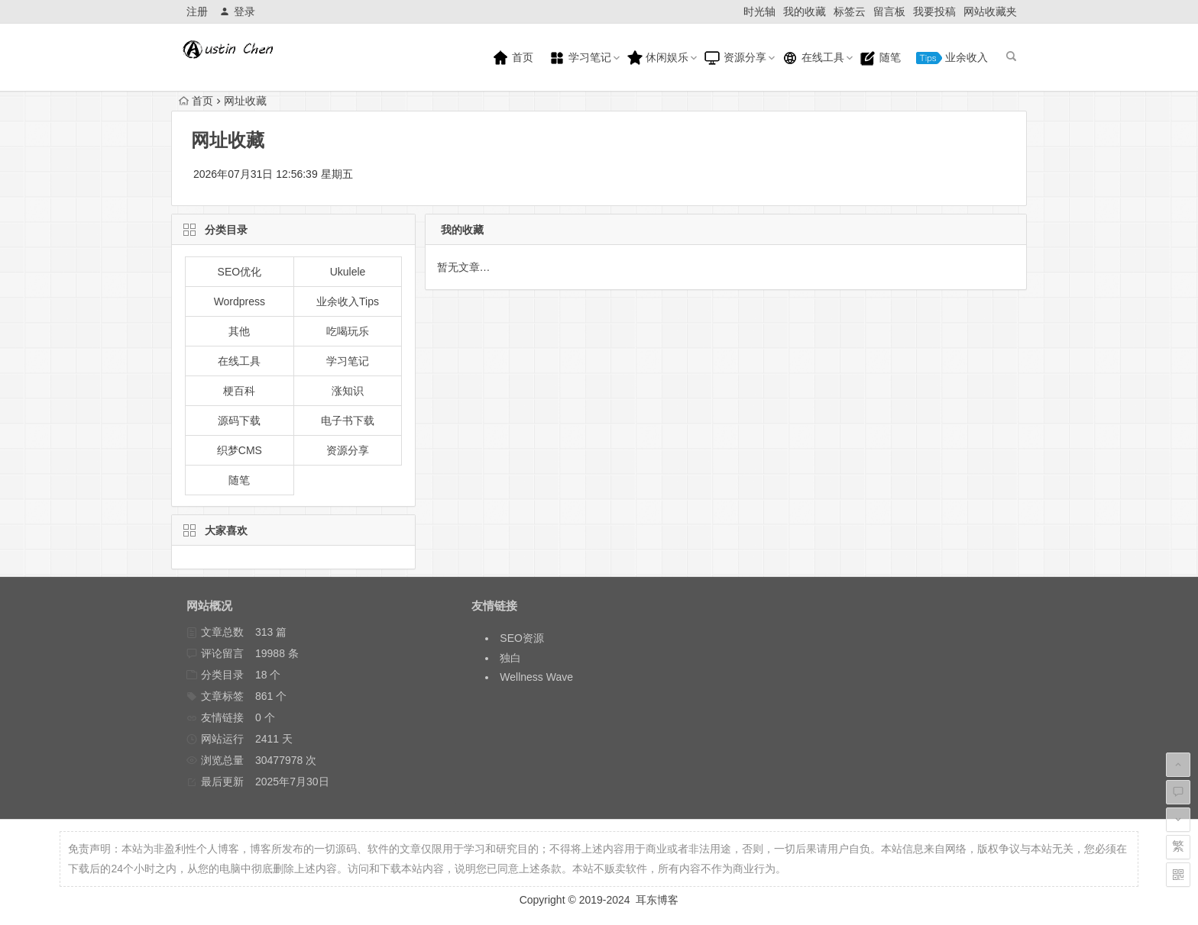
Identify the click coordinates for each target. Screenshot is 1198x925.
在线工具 (813, 58)
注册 (197, 11)
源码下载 (239, 420)
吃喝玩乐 (347, 331)
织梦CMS (239, 450)
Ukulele (348, 272)
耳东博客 (657, 900)
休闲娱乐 (658, 58)
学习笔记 (580, 58)
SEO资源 (522, 638)
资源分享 (735, 58)
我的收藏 (804, 11)
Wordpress (239, 301)
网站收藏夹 (990, 11)
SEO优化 (240, 272)
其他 (239, 331)
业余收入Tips (347, 301)
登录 (237, 11)
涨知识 (348, 391)
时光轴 (759, 11)
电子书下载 (347, 420)
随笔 (880, 58)
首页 (512, 58)
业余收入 (952, 57)
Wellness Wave (536, 677)
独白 (510, 658)
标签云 (850, 11)
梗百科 (239, 391)
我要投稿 (934, 11)
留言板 (889, 11)
